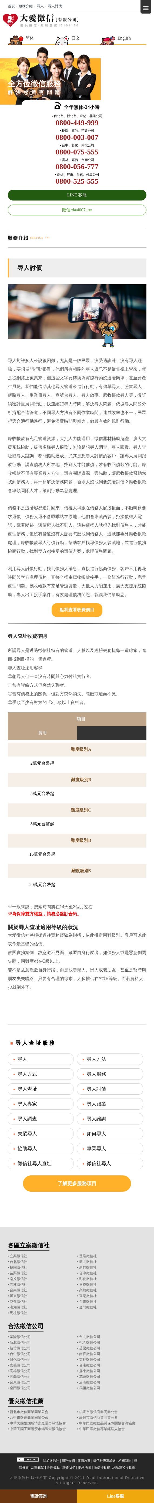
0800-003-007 (77, 137)
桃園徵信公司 (89, 1342)
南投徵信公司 (89, 1354)
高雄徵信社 (88, 1290)
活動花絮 (37, 1467)
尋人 (22, 1059)
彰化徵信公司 (20, 1359)
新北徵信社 (88, 1262)
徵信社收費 (102, 1467)
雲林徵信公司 (89, 1359)
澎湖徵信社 (18, 1307)
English (124, 38)
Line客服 (115, 1496)
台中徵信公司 (20, 1354)
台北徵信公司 (89, 1337)
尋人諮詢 (96, 1118)
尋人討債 (96, 1089)
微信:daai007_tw (77, 210)
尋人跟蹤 (96, 1104)
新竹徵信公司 (20, 1348)
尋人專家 (27, 1104)
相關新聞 (124, 1461)
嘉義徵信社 (88, 1284)
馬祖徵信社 (18, 1313)
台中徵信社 (88, 1273)
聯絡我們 (68, 1467)
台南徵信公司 (89, 1365)
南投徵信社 (18, 1279)
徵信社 (24, 1478)
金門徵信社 (88, 1307)
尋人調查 (27, 1118)
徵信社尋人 (99, 1163)
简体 (29, 38)
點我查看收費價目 (77, 609)
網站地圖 (84, 1467)
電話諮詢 (38, 1496)
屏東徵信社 (18, 1296)
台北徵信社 (18, 1262)
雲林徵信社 (18, 1284)
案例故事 (84, 1461)
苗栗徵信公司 (89, 1348)
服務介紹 (68, 1461)
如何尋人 (96, 1133)
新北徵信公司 (20, 1342)
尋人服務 (96, 1074)
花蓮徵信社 (18, 1302)
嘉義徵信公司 (20, 1365)
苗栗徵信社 (18, 1273)
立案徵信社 (18, 1256)
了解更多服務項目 (77, 1183)
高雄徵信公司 (20, 1371)
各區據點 (53, 1467)
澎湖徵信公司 (89, 1382)
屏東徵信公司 (89, 1371)
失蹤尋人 (27, 1133)
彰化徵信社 (88, 1279)
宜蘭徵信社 (88, 1296)
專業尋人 (96, 1148)
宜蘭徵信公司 (20, 1377)
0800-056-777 (77, 166)
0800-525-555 (77, 181)
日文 (75, 38)
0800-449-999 (77, 122)
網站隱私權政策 (123, 1467)
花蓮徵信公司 (89, 1377)
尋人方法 (96, 1059)
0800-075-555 (77, 152)
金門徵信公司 (20, 1388)
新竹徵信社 (88, 1267)
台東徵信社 (88, 1302)
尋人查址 (27, 1089)
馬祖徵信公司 (89, 1388)
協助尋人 (27, 1148)
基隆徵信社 (88, 1256)
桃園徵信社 (18, 1267)
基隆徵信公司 (20, 1337)
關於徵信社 (51, 1461)
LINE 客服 (77, 195)
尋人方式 (27, 1074)
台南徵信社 (18, 1290)
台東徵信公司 (20, 1382)
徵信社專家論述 (104, 1461)
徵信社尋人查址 (35, 1163)
